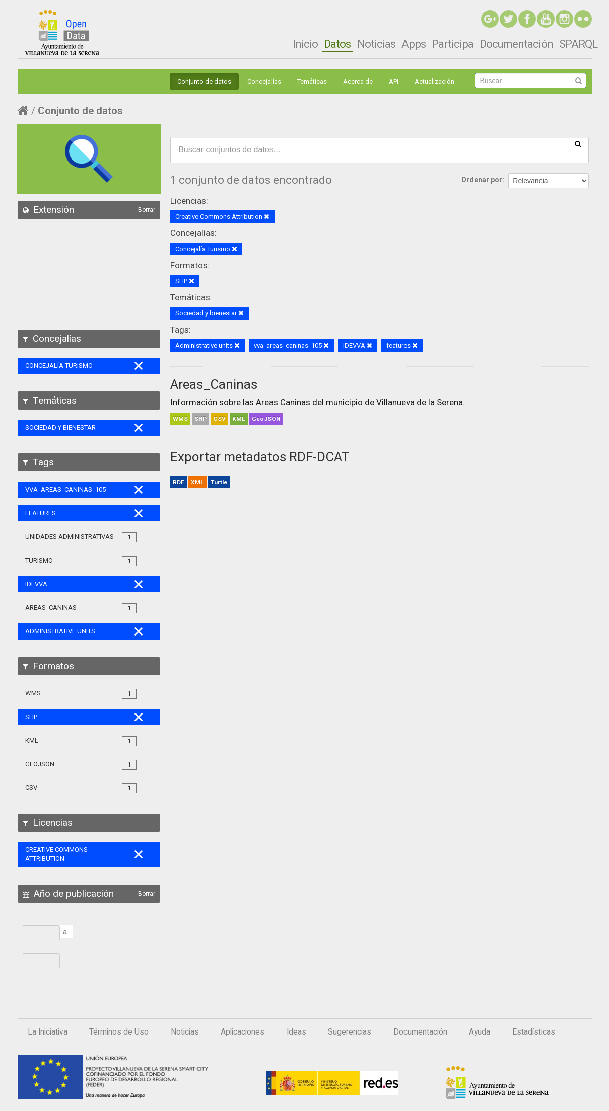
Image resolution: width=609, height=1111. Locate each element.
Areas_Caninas (213, 384)
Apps (413, 43)
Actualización (434, 81)
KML (238, 418)
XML (197, 482)
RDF (178, 482)
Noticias (376, 43)
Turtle (219, 482)
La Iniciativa (47, 1032)
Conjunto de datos (204, 81)
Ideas (296, 1032)
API (393, 81)
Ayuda (479, 1032)
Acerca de (358, 81)
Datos (337, 43)
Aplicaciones (242, 1032)
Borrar (146, 209)
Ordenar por (481, 180)
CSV (219, 418)
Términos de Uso (119, 1032)
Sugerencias (349, 1032)
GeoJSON (266, 418)
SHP (200, 418)
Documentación (516, 43)
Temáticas (312, 81)
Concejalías (264, 81)
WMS (180, 418)
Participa (452, 43)
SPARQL (578, 43)
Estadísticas (533, 1032)
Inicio (305, 43)
